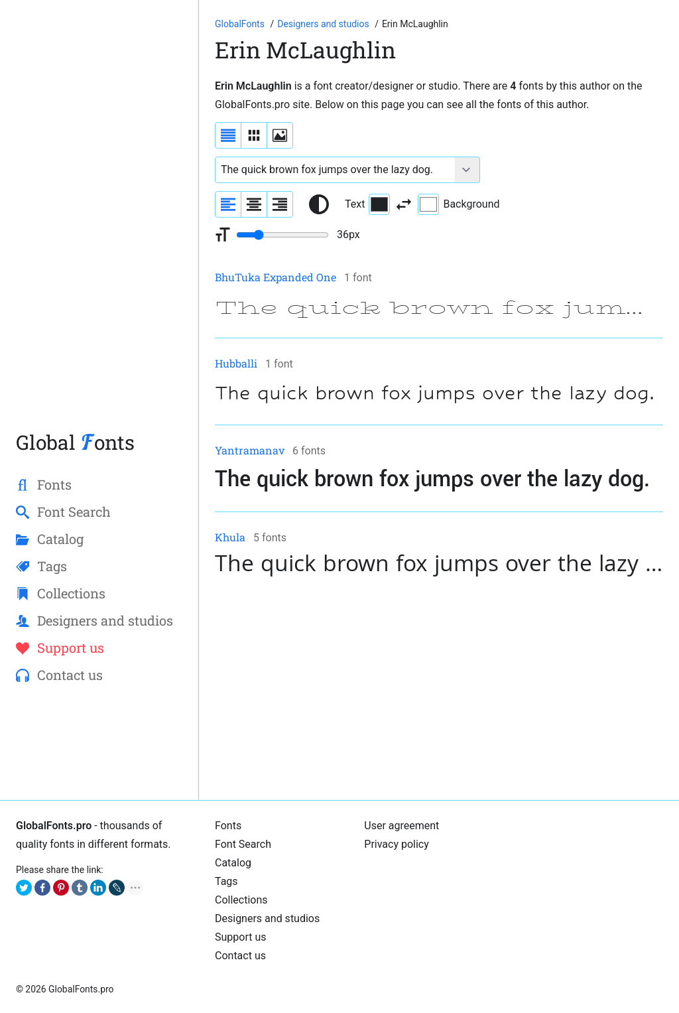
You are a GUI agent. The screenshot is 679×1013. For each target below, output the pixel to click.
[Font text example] (335, 169)
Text (367, 204)
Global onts (75, 442)
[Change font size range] (282, 235)
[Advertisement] (99, 222)
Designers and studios (267, 918)
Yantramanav (249, 450)
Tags (226, 881)
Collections (241, 900)
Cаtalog (233, 862)
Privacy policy (396, 844)
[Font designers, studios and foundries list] (324, 24)
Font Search (243, 844)
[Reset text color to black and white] (319, 204)
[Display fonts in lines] (254, 135)
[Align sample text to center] (254, 204)
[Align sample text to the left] (228, 204)
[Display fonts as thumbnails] (280, 135)
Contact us (240, 955)
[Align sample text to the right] (280, 204)
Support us (241, 937)
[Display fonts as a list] (228, 135)
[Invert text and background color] (404, 204)
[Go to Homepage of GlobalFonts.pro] (241, 24)
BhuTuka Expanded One (275, 277)
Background (458, 204)
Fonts (228, 825)
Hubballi (236, 363)
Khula (230, 537)
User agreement (401, 825)
